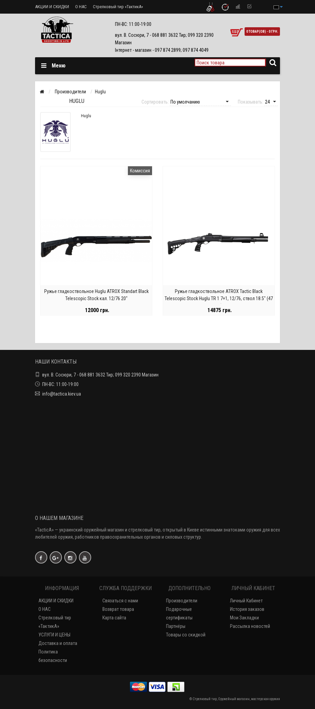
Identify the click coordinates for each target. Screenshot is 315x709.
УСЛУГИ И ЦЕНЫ (54, 634)
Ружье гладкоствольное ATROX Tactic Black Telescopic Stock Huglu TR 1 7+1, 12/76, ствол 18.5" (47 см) (219, 299)
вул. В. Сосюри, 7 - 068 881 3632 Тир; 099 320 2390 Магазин (100, 374)
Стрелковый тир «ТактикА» (118, 6)
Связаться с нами (120, 600)
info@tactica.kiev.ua (61, 394)
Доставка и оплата (57, 643)
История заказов (247, 609)
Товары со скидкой (185, 634)
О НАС (81, 6)
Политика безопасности (52, 656)
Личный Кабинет (246, 600)
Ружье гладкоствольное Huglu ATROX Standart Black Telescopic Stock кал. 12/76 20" (96, 295)
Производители (181, 600)
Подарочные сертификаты (179, 613)
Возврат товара (118, 609)
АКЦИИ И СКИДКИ (52, 6)
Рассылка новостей (250, 626)
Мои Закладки (244, 617)
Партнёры (175, 626)
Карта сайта (114, 617)
